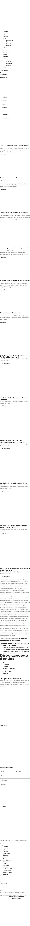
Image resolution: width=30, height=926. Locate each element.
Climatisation (9, 40)
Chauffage (5, 33)
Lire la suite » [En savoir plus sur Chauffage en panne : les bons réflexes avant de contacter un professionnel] (3, 189)
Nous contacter (4, 74)
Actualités (8, 45)
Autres (4, 38)
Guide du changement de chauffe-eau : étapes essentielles (14, 248)
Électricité (8, 42)
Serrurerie (5, 36)
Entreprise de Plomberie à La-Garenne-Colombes (15, 647)
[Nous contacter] (0, 72)
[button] (15, 49)
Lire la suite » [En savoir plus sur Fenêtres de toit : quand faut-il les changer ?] (3, 322)
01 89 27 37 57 (3, 77)
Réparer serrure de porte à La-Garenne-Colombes (16, 651)
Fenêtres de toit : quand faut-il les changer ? (11, 313)
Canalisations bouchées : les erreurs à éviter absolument (14, 212)
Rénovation (9, 43)
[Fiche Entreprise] (0, 68)
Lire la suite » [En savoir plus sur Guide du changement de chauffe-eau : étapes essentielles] (3, 257)
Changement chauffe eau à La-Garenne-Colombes (16, 649)
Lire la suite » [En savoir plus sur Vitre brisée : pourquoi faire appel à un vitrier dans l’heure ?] (3, 289)
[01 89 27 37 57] (0, 75)
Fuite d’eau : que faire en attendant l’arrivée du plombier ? (14, 145)
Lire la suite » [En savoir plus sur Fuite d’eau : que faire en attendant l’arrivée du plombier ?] (3, 154)
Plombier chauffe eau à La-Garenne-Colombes (15, 653)
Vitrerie (5, 35)
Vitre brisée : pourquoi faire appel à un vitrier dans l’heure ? (15, 280)
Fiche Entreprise (4, 70)
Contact (5, 47)
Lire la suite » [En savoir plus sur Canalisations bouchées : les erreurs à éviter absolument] (3, 222)
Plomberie (5, 31)
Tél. (1, 881)
